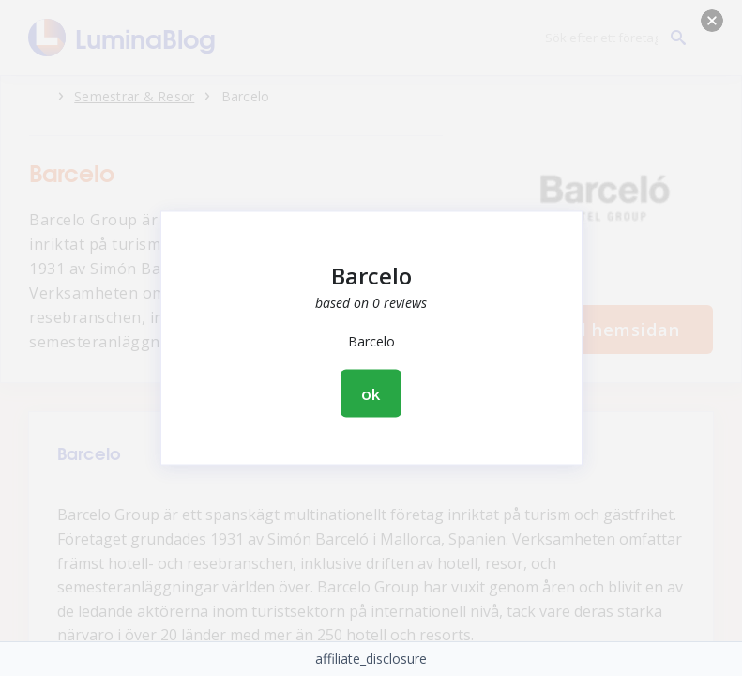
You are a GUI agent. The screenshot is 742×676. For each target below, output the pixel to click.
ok (371, 394)
